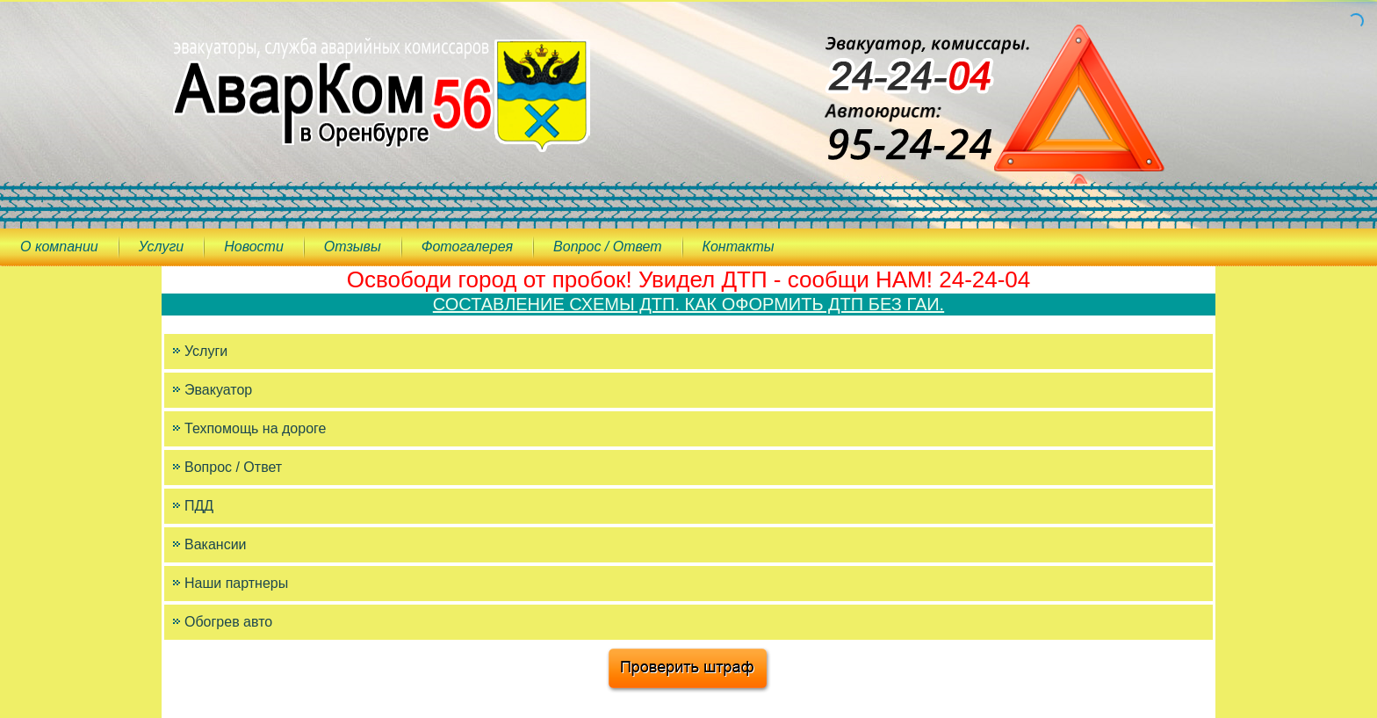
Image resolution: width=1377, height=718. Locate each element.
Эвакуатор (218, 389)
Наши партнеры (236, 583)
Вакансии (215, 544)
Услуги (161, 246)
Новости (254, 246)
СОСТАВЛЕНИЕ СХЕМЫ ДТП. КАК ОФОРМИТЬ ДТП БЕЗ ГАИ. (688, 304)
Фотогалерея (467, 246)
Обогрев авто (228, 621)
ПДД (198, 505)
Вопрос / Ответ (607, 246)
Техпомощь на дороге (255, 428)
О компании (59, 246)
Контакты (739, 246)
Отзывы (352, 246)
